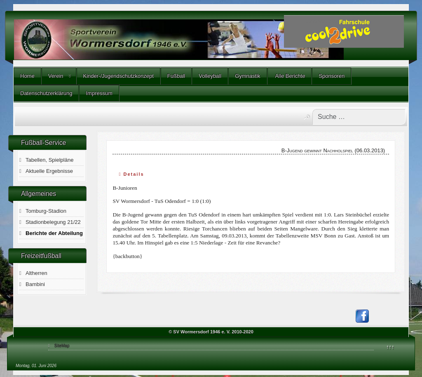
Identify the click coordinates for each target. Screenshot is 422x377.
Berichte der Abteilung (54, 233)
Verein (55, 76)
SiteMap (62, 345)
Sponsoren (332, 76)
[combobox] (359, 117)
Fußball (176, 76)
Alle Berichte (289, 76)
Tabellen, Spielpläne (49, 160)
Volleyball (210, 76)
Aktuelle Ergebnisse (49, 171)
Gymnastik (247, 76)
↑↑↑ (390, 347)
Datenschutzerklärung (46, 93)
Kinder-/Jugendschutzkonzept (118, 76)
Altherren (36, 273)
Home (27, 76)
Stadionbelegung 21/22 (53, 222)
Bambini (35, 284)
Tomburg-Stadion (46, 211)
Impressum (99, 93)
